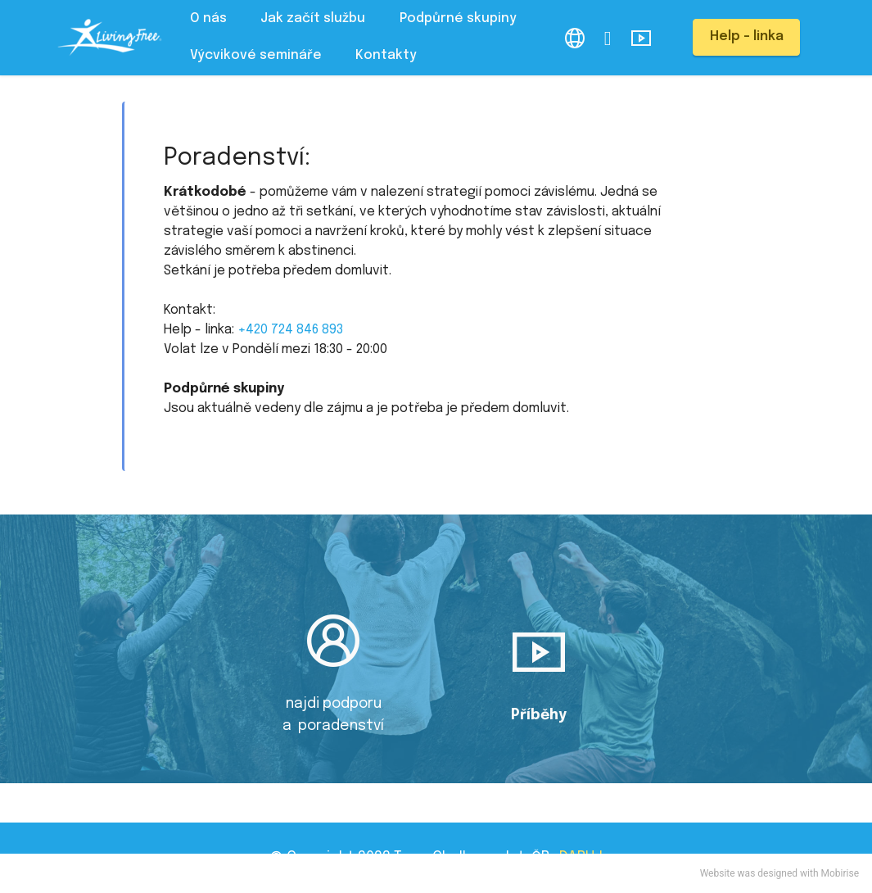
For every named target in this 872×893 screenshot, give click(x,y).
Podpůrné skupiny (458, 18)
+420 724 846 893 (290, 330)
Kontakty (386, 55)
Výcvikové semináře (256, 55)
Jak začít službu (312, 18)
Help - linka (747, 36)
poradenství (339, 725)
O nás (208, 18)
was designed (767, 873)
